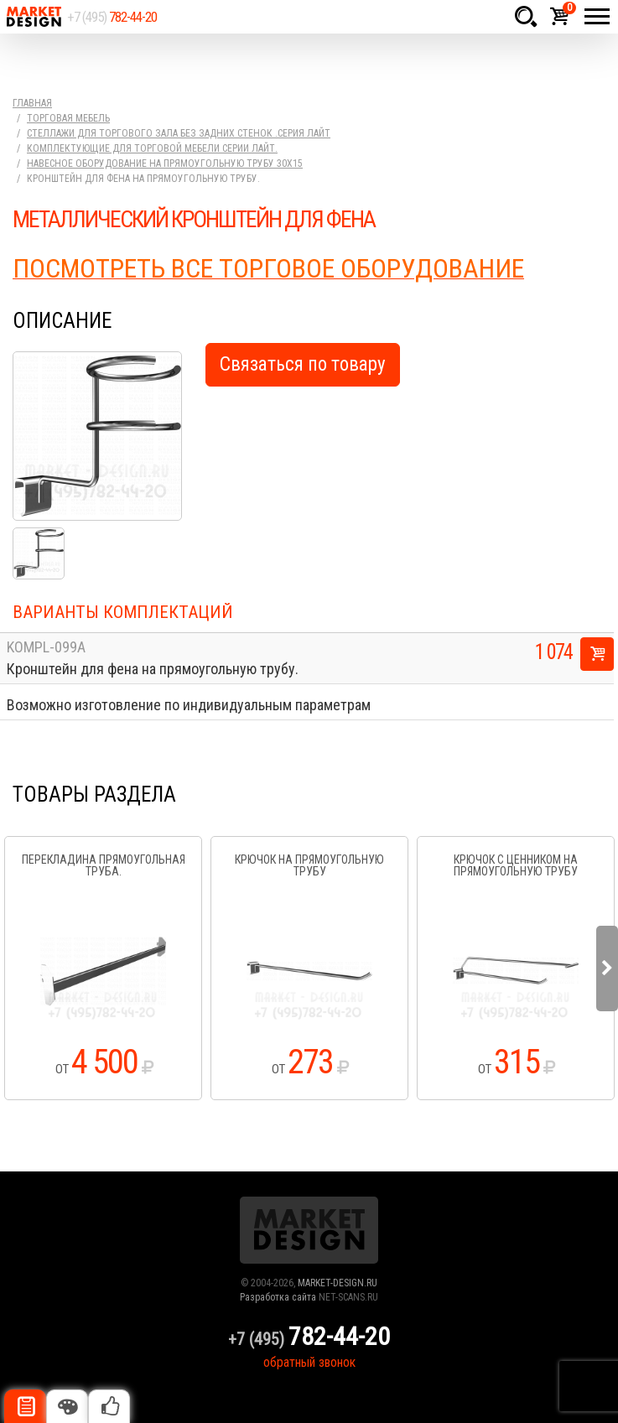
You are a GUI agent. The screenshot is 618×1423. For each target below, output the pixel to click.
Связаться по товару (303, 364)
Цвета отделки (67, 1406)
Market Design (33, 17)
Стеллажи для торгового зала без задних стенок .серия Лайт (178, 133)
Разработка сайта (278, 1297)
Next (607, 968)
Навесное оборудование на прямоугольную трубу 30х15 (165, 163)
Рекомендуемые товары (109, 1406)
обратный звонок (309, 1362)
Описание (25, 1406)
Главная (32, 103)
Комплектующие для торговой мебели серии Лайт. (152, 148)
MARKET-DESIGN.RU (337, 1283)
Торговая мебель (68, 118)
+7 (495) (112, 16)
